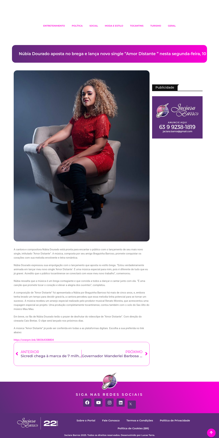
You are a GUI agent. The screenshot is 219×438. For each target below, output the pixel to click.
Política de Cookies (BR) (133, 428)
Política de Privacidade (175, 420)
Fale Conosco (111, 420)
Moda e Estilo (114, 25)
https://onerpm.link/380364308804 (34, 339)
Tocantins (137, 25)
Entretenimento (54, 25)
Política (77, 25)
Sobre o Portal (86, 420)
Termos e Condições (139, 420)
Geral (172, 25)
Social (93, 25)
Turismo (155, 25)
